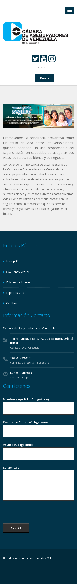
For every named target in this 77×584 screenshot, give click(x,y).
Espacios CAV (15, 293)
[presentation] (34, 515)
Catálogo (12, 303)
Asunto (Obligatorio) (38, 449)
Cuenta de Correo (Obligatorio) (38, 426)
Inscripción (13, 261)
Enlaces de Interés (18, 282)
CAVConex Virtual (17, 272)
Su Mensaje (38, 484)
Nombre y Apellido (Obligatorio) (38, 404)
